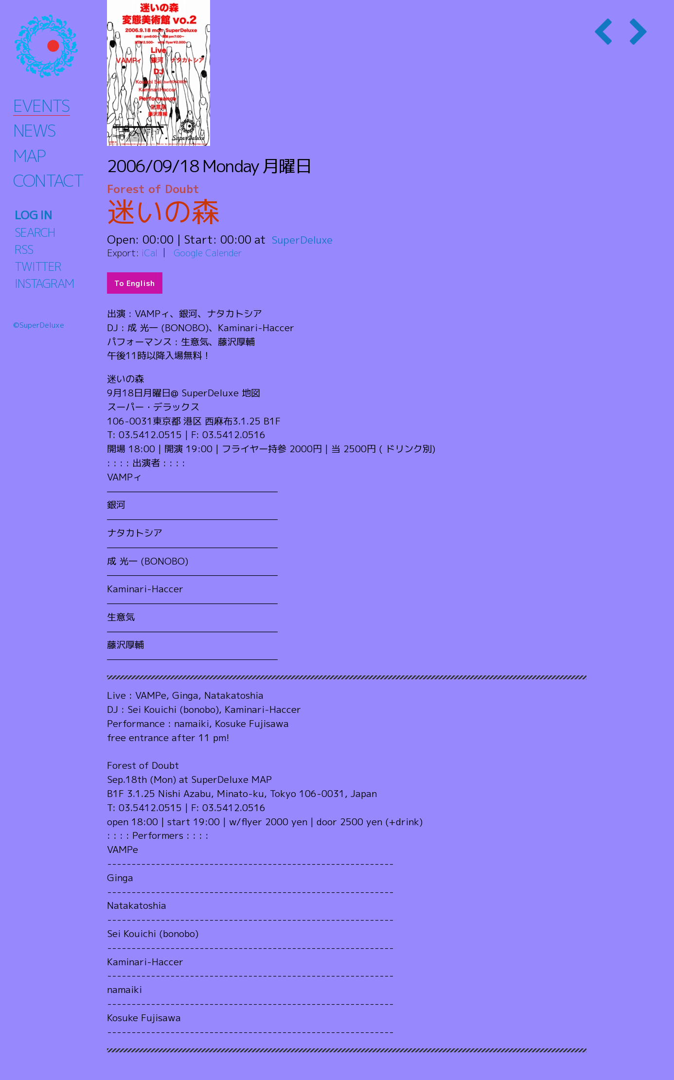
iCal (150, 252)
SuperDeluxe (305, 239)
